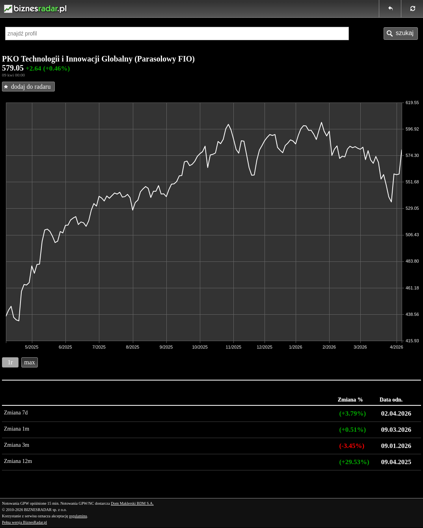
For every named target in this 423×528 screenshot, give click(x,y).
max (29, 362)
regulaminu (78, 516)
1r (10, 362)
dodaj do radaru (30, 86)
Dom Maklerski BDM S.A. (132, 503)
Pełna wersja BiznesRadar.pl (24, 522)
